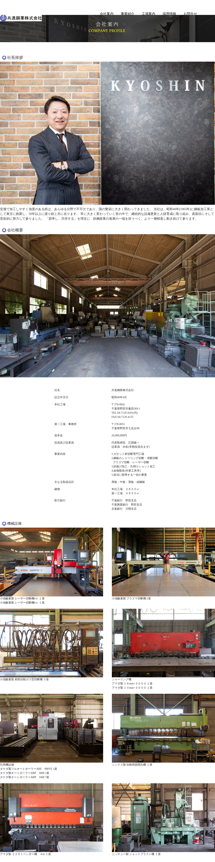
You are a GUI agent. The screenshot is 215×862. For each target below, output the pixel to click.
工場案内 (148, 14)
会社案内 (106, 14)
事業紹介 (127, 14)
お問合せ (190, 14)
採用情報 (169, 14)
